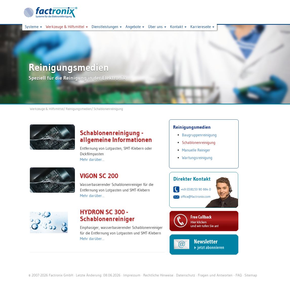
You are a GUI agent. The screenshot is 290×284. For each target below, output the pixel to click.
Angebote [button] (135, 26)
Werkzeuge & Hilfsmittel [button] (67, 26)
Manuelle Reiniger (196, 150)
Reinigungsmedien (78, 109)
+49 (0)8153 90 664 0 (196, 189)
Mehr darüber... (92, 159)
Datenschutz (185, 275)
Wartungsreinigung (197, 157)
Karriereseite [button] (202, 26)
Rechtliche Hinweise (158, 275)
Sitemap (250, 275)
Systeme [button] (33, 26)
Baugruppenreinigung (199, 135)
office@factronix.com (196, 196)
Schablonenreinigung (108, 109)
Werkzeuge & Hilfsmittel (47, 109)
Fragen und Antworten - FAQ (220, 275)
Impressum (131, 275)
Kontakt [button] (178, 26)
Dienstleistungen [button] (107, 26)
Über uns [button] (157, 26)
